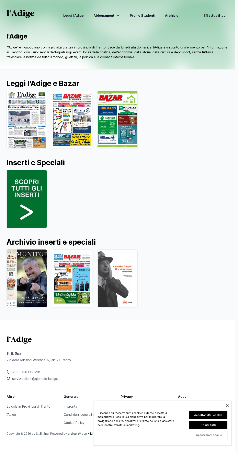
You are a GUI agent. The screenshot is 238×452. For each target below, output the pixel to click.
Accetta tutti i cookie (208, 415)
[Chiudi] (227, 405)
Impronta (70, 406)
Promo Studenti (142, 15)
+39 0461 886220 (26, 372)
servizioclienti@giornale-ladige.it (36, 379)
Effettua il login (216, 15)
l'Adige (11, 414)
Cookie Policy (74, 423)
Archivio (171, 15)
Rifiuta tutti (208, 425)
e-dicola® (74, 433)
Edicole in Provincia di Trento (28, 406)
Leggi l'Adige (73, 15)
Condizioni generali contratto (85, 414)
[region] (162, 423)
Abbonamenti (106, 15)
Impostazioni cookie (208, 435)
